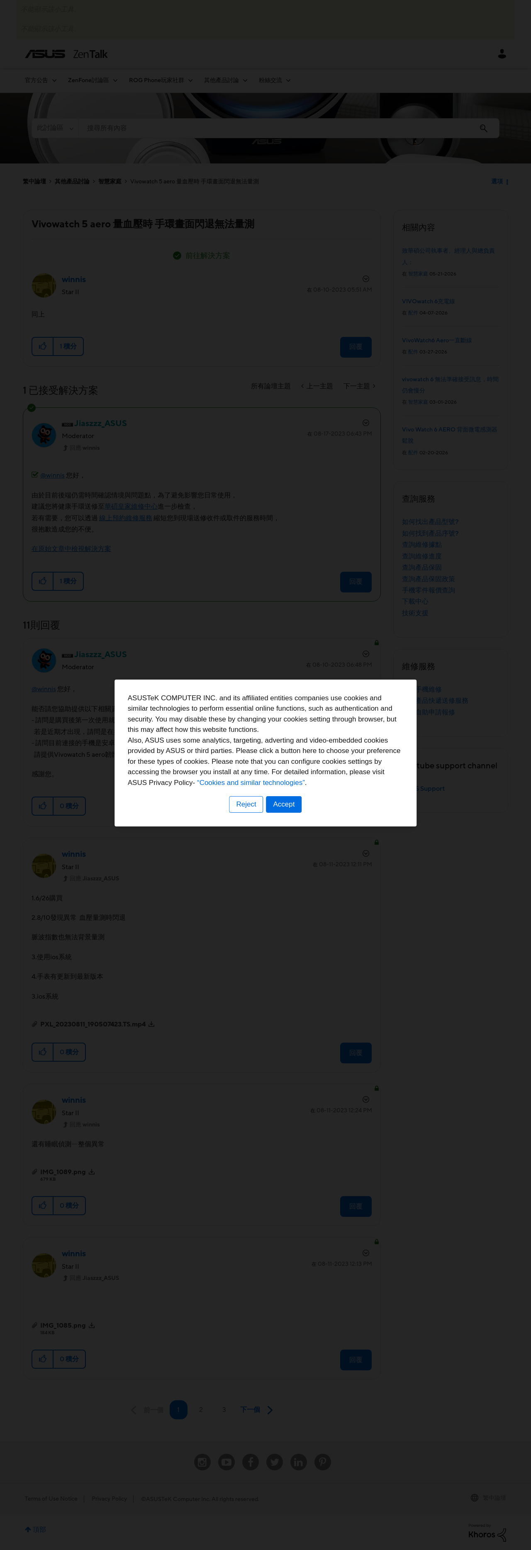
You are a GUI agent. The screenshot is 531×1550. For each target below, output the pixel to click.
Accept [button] (284, 827)
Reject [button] (246, 827)
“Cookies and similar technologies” (291, 805)
